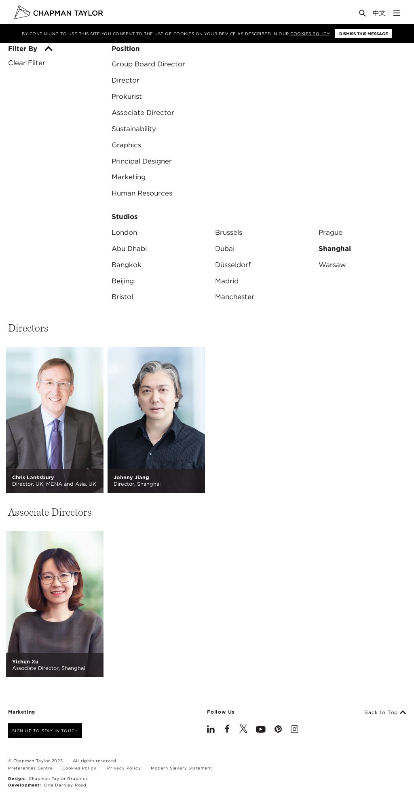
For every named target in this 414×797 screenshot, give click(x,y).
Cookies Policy (310, 33)
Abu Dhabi (129, 248)
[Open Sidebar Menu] (396, 13)
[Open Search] (363, 15)
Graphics (126, 145)
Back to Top (385, 712)
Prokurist (127, 96)
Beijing (123, 281)
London (124, 232)
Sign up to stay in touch (45, 730)
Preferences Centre (30, 767)
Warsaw (332, 265)
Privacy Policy (124, 767)
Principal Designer (142, 161)
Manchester (234, 297)
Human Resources (142, 193)
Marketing (129, 177)
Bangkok (127, 265)
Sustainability (134, 129)
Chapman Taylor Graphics (58, 778)
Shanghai (335, 248)
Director (125, 80)
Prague (330, 232)
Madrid (227, 281)
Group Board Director (148, 64)
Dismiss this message (363, 33)
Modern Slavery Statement (181, 767)
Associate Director (143, 112)
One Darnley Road (65, 784)
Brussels (228, 232)
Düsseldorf (233, 265)
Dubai (224, 248)
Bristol (122, 297)
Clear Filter (26, 63)
